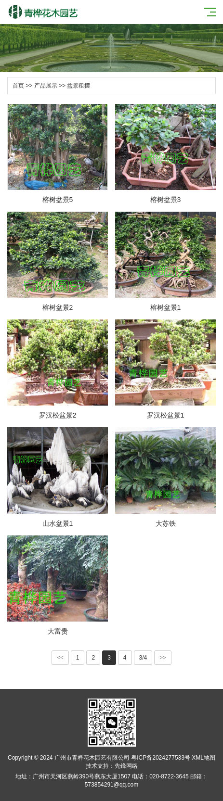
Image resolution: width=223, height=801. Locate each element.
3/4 (143, 657)
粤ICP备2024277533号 (160, 757)
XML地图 (203, 757)
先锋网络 (126, 766)
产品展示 (45, 85)
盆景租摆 (78, 85)
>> (162, 657)
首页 (18, 85)
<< (60, 657)
